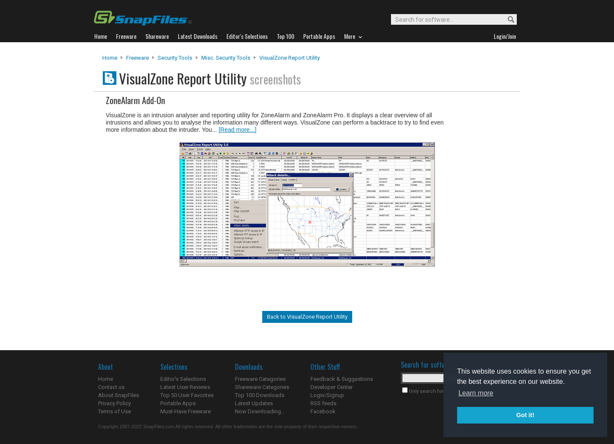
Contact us (111, 387)
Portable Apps (178, 403)
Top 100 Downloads (259, 395)
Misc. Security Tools (225, 58)
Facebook (323, 411)
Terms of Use (114, 411)
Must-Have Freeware (185, 411)
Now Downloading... (260, 411)
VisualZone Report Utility (289, 58)
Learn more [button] (475, 393)
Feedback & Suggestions (341, 379)
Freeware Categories (260, 379)
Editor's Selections (183, 379)
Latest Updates (254, 403)
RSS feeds (323, 403)
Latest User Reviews (185, 387)
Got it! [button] (525, 415)
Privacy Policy (114, 403)
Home (109, 58)
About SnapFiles (118, 395)
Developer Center (331, 387)
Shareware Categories (262, 387)
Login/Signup (327, 395)
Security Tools (175, 58)
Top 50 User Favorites (187, 395)
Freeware (137, 58)
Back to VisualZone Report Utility (307, 316)
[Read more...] (238, 129)
